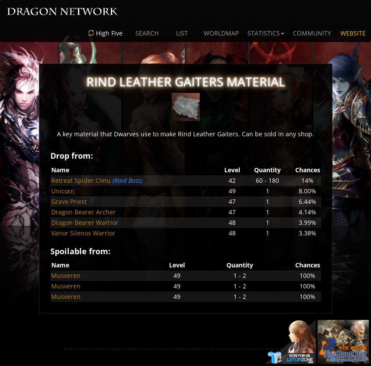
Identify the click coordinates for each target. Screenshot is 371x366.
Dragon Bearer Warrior (84, 222)
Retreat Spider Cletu (81, 180)
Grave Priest (69, 201)
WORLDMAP (221, 33)
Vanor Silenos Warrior (83, 233)
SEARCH (147, 33)
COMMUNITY (312, 33)
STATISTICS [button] (265, 33)
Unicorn (62, 191)
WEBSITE (353, 33)
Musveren (66, 275)
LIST (182, 33)
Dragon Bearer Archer (83, 212)
